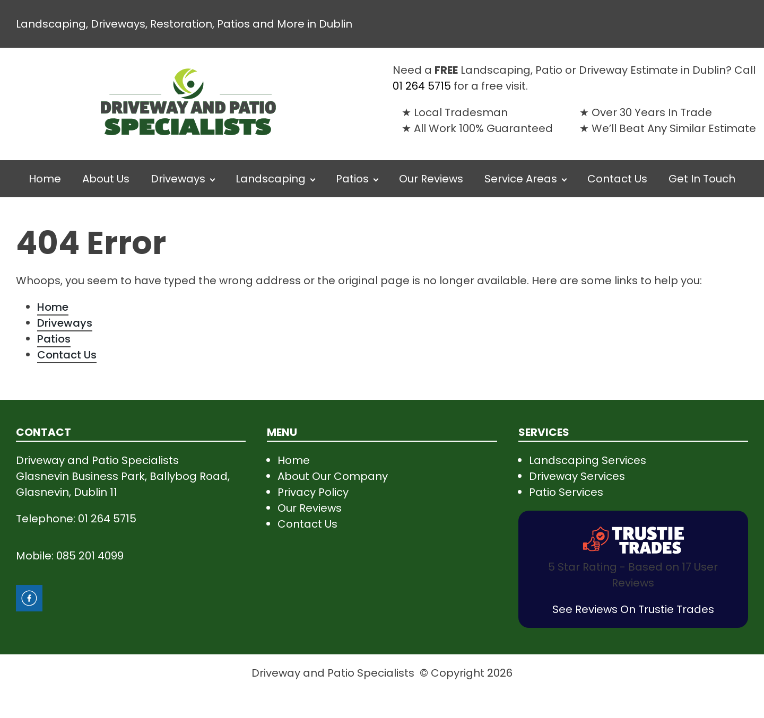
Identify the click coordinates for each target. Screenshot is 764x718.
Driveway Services (577, 476)
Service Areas (520, 178)
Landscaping (271, 178)
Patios (352, 178)
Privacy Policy (313, 492)
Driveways (178, 178)
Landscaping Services (587, 460)
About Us (105, 178)
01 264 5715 (422, 85)
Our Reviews (431, 178)
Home (45, 178)
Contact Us (617, 178)
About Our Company (332, 476)
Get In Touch (701, 178)
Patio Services (566, 492)
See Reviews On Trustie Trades (633, 609)
